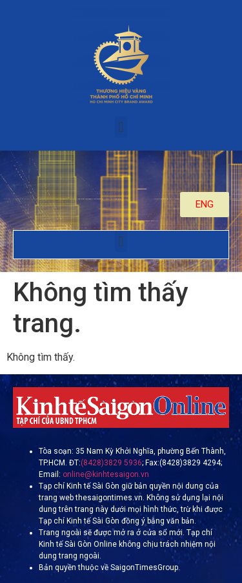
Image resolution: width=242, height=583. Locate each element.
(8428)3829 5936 (111, 462)
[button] (121, 127)
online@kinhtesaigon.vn (105, 474)
